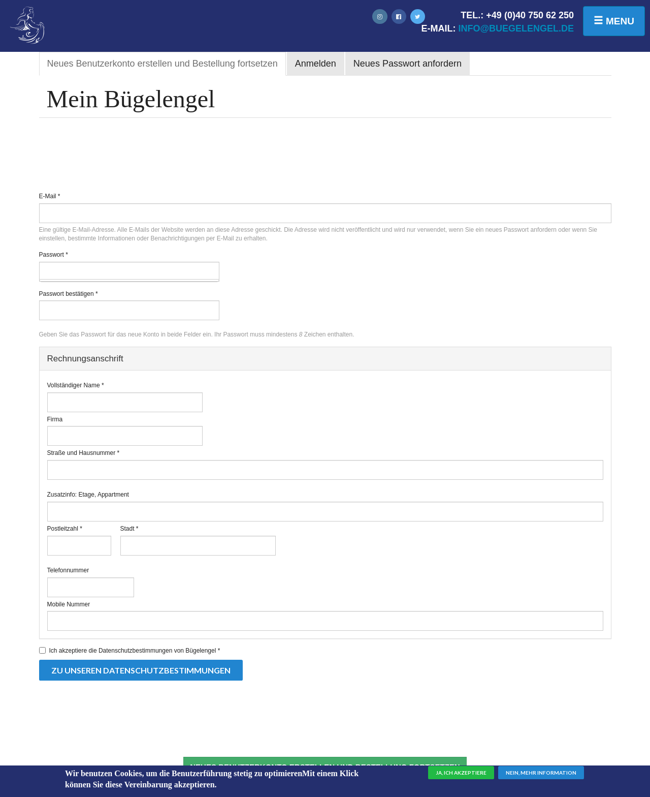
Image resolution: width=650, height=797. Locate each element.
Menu (614, 20)
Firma (55, 419)
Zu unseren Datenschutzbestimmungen (141, 670)
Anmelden (315, 63)
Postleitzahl (64, 528)
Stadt (129, 528)
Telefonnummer (68, 570)
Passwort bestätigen (68, 293)
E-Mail (49, 196)
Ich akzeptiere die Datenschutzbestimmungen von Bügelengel (129, 650)
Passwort (53, 254)
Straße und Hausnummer (83, 452)
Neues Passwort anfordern (407, 63)
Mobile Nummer (68, 604)
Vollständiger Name (75, 385)
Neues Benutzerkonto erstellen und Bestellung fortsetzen (166, 66)
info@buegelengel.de (516, 28)
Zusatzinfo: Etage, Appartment (88, 494)
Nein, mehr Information (541, 775)
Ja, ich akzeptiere (461, 775)
